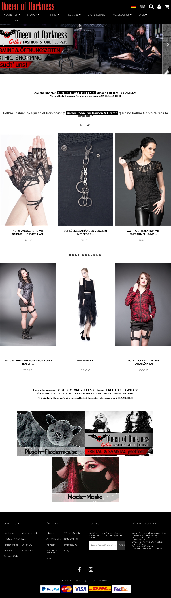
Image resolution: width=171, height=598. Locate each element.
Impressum (70, 545)
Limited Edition (12, 539)
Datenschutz (71, 539)
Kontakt (50, 545)
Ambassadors (53, 539)
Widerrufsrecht (72, 533)
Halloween (27, 550)
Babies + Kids (11, 556)
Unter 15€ (26, 545)
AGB (48, 558)
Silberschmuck (29, 533)
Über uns (51, 533)
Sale (23, 539)
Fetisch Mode (11, 545)
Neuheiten (9, 533)
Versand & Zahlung (51, 551)
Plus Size (8, 550)
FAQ (66, 550)
